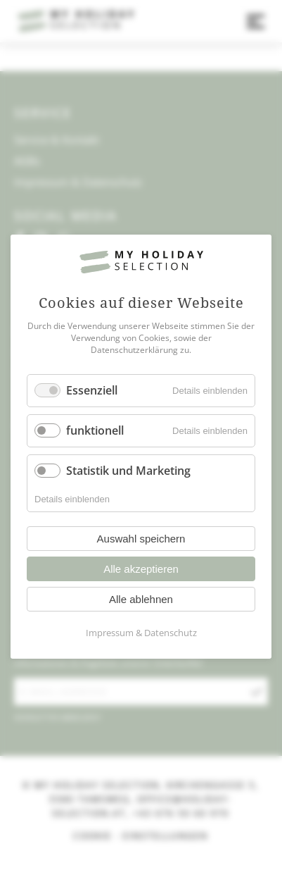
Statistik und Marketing (128, 470)
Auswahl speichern (141, 539)
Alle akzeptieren (141, 570)
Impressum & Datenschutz (141, 633)
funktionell (95, 430)
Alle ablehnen (141, 600)
